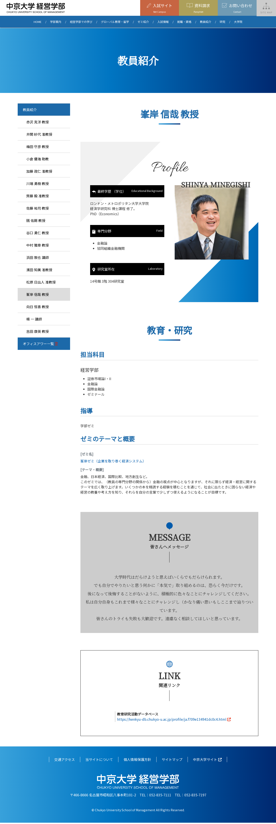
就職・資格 (184, 22)
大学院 (238, 22)
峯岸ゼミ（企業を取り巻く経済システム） (113, 462)
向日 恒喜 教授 (37, 306)
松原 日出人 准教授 (41, 282)
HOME (37, 22)
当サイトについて (99, 760)
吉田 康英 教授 (37, 331)
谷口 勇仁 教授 (37, 232)
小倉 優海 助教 (37, 158)
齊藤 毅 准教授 (37, 195)
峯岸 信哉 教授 (37, 294)
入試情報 (163, 22)
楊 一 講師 (34, 319)
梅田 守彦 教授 (37, 146)
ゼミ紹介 (143, 22)
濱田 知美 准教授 (39, 269)
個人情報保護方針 (137, 760)
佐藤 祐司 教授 (37, 208)
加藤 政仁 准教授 (39, 171)
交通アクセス (64, 760)
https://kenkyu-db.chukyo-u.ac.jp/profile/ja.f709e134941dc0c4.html (171, 720)
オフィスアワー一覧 (38, 343)
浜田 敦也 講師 (37, 257)
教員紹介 (205, 22)
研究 (222, 22)
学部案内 (55, 22)
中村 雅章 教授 (37, 245)
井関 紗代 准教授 (39, 134)
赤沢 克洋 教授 (37, 121)
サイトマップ (172, 760)
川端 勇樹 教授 (37, 183)
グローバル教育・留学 (115, 22)
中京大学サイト (205, 760)
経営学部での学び (81, 22)
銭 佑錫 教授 (35, 220)
